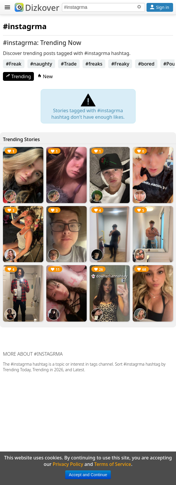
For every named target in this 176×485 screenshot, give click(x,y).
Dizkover (37, 7)
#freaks (94, 64)
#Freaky (120, 64)
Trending (18, 76)
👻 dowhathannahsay (109, 276)
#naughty (41, 64)
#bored (146, 64)
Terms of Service (112, 464)
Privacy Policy (68, 464)
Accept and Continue (88, 474)
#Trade (69, 64)
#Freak (14, 64)
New (45, 76)
